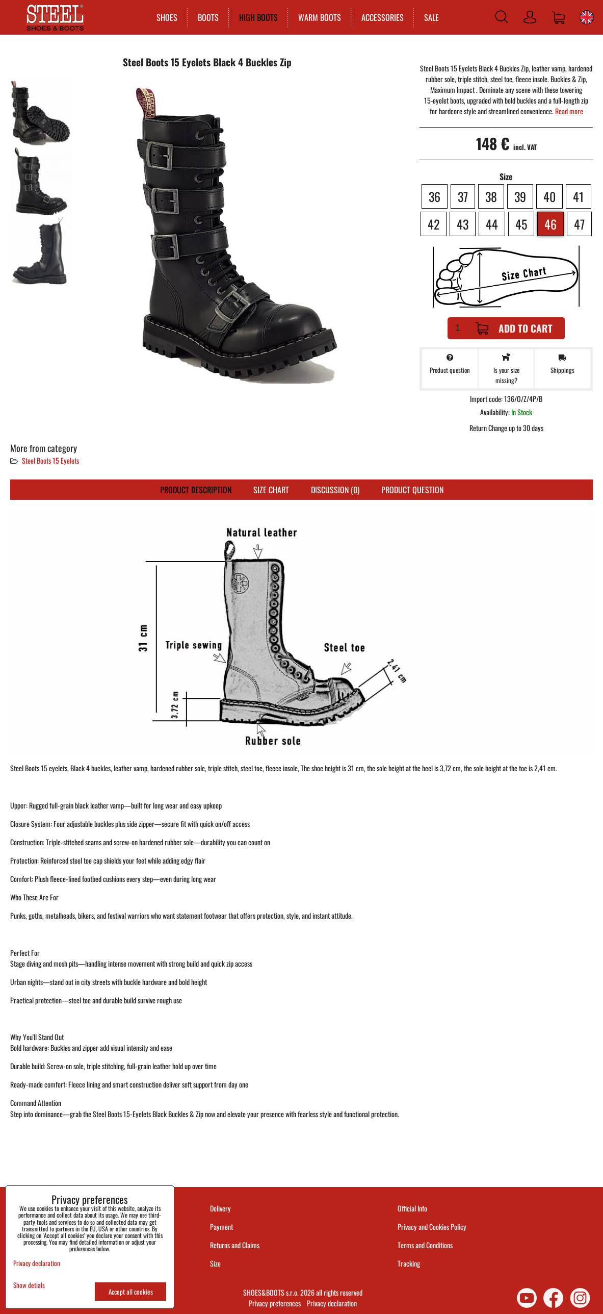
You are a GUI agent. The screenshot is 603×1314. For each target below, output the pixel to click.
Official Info (412, 1208)
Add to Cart (514, 328)
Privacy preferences (275, 1303)
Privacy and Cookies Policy (432, 1226)
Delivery (220, 1208)
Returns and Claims (234, 1245)
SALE (429, 17)
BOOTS (206, 17)
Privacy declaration (332, 1303)
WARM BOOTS (317, 17)
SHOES (164, 17)
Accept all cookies (131, 1291)
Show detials (29, 1285)
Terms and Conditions (425, 1245)
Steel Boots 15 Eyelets (50, 460)
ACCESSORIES (380, 17)
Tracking (409, 1263)
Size (216, 1263)
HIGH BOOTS (256, 17)
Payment (221, 1226)
